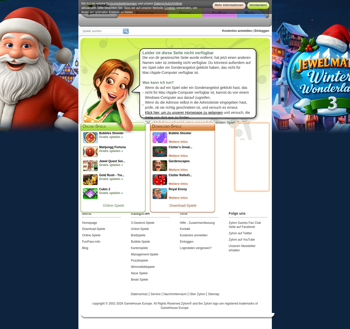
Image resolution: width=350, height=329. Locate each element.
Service (155, 294)
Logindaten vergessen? (196, 248)
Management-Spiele (144, 254)
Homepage (89, 223)
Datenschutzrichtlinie (168, 3)
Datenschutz (140, 294)
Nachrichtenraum (175, 294)
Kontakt (185, 229)
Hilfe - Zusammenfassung (197, 223)
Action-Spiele (140, 229)
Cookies (169, 8)
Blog (85, 248)
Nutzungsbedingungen (121, 3)
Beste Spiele (139, 279)
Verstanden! (258, 5)
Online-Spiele (113, 205)
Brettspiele (138, 235)
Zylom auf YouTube (242, 239)
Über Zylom (197, 294)
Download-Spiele (167, 126)
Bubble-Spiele (140, 241)
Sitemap (213, 294)
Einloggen (262, 31)
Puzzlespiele (139, 260)
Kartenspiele (139, 248)
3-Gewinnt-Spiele (143, 223)
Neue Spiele (139, 273)
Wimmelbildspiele (143, 267)
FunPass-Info (91, 241)
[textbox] (101, 31)
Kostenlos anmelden (237, 31)
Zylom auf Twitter (240, 233)
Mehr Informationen (229, 5)
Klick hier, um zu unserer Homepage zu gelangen (184, 113)
